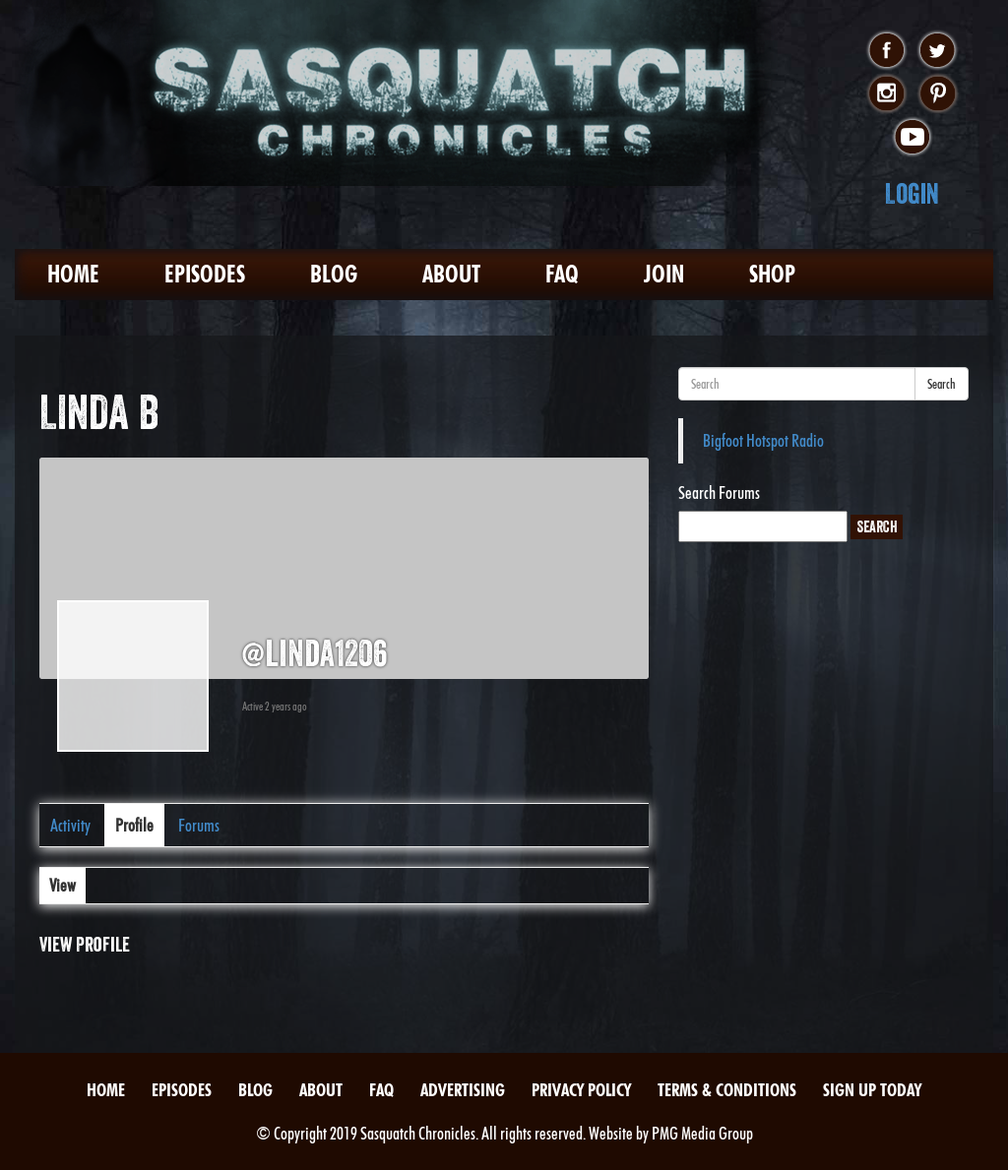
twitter (937, 51)
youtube (912, 137)
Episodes (204, 274)
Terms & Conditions (727, 1089)
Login (912, 193)
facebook (886, 51)
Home (73, 274)
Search (941, 384)
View (62, 885)
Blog (333, 274)
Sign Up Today (872, 1089)
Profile (134, 825)
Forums (199, 825)
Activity (70, 825)
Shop (772, 274)
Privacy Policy (581, 1089)
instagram (886, 94)
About (451, 274)
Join (664, 274)
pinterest (937, 94)
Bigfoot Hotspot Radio (763, 440)
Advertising (462, 1089)
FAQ (562, 274)
